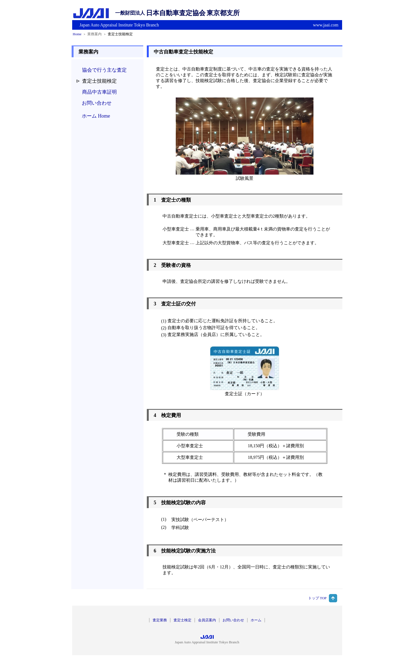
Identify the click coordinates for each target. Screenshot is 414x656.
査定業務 (160, 620)
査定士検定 (182, 620)
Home (77, 34)
